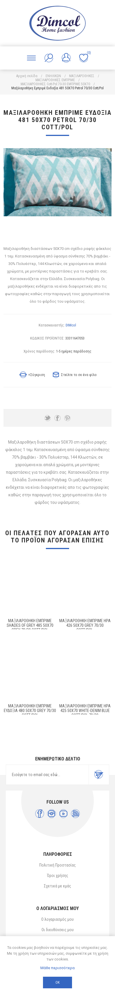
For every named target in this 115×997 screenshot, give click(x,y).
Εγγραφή (99, 774)
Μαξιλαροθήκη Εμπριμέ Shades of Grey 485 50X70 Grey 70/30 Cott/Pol (30, 625)
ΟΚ (57, 982)
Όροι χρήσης (57, 875)
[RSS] (75, 814)
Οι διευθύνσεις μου (58, 929)
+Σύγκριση (36, 375)
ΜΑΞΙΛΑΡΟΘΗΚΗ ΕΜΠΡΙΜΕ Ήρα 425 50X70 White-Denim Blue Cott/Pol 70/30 (85, 711)
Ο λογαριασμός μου (57, 919)
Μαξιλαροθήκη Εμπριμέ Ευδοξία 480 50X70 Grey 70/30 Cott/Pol (30, 711)
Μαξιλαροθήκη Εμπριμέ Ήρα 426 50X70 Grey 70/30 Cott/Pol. (85, 625)
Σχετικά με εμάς (57, 886)
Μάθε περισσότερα (57, 968)
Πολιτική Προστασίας (57, 865)
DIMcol (71, 325)
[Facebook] (40, 814)
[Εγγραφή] (47, 774)
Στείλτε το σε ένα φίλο (79, 375)
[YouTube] (63, 814)
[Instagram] (51, 814)
